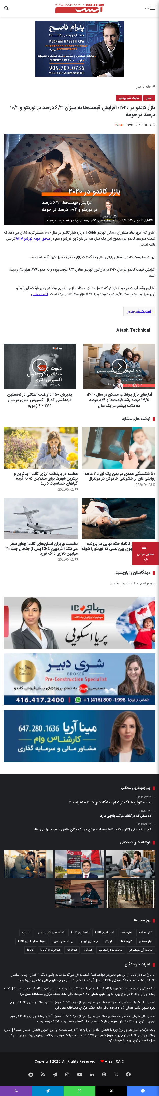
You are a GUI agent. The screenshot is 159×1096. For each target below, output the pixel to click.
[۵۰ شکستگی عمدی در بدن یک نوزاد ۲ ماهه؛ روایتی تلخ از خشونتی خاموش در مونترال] (118, 448)
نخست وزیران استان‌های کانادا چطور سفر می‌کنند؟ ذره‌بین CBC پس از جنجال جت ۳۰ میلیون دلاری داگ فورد (41, 549)
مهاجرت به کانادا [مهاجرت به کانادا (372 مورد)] (50, 950)
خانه (150, 87)
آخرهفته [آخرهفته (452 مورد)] (126, 932)
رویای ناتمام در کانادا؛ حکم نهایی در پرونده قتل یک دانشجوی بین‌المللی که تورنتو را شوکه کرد (118, 549)
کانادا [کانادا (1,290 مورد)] (30, 950)
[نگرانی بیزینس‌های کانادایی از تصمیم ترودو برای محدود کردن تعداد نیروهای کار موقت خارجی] (28, 864)
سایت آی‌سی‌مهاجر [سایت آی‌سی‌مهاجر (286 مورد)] (140, 950)
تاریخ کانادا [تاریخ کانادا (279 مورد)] (125, 941)
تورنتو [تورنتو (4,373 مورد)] (108, 941)
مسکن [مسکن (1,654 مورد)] (88, 950)
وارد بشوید (118, 583)
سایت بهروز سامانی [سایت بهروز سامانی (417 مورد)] (110, 950)
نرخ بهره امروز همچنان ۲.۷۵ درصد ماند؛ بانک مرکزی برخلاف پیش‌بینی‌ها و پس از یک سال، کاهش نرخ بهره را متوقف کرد (82, 1038)
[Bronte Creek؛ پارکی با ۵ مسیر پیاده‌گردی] (130, 894)
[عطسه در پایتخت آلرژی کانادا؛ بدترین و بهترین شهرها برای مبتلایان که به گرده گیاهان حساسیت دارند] (41, 448)
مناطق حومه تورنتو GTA (33, 239)
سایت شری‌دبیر (129, 98)
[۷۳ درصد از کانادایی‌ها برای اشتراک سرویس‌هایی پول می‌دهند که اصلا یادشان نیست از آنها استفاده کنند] (79, 894)
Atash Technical (133, 330)
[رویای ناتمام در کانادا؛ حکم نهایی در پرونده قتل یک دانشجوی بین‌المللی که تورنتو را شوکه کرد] (118, 518)
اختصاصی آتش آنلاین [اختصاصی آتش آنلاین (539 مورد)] (50, 932)
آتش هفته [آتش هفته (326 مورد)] (145, 932)
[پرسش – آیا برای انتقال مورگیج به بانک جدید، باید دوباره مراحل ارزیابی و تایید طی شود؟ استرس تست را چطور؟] (79, 864)
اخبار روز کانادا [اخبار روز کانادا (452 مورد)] (79, 932)
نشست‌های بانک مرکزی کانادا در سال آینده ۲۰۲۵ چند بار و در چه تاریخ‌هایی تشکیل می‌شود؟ (82, 980)
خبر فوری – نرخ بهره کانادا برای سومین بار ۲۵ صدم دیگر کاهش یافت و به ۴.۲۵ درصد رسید (83, 1018)
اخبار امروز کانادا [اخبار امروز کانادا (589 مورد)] (104, 932)
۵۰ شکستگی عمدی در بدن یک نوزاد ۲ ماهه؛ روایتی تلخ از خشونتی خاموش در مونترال (119, 476)
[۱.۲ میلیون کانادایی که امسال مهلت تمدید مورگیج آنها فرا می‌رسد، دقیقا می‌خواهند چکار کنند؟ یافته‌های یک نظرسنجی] (130, 864)
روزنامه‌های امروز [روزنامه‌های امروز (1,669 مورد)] (63, 941)
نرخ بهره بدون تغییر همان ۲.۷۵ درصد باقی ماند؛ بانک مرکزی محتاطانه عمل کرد (73, 994)
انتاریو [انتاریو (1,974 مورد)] (26, 932)
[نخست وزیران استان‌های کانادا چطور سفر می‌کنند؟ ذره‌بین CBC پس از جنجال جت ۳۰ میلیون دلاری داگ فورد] (41, 518)
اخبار (139, 87)
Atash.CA (112, 1061)
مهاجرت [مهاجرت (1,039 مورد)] (72, 950)
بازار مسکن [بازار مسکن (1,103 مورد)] (145, 941)
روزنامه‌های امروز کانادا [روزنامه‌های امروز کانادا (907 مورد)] (32, 941)
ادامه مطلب (39, 294)
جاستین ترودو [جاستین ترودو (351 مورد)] (89, 941)
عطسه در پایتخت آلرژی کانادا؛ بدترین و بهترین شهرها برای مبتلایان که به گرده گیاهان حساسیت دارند (46, 479)
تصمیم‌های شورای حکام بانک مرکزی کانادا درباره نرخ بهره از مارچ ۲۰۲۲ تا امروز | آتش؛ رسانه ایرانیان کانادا (87, 1002)
